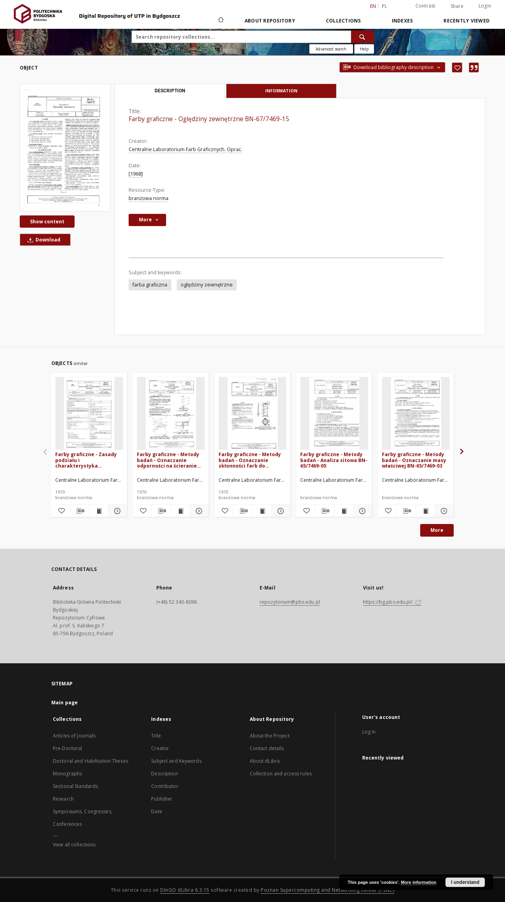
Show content (47, 221)
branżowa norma (148, 198)
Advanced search (331, 49)
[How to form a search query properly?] (364, 49)
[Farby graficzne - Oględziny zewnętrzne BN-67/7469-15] (65, 147)
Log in (369, 731)
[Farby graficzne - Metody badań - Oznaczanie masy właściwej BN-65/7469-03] (415, 413)
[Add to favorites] (457, 67)
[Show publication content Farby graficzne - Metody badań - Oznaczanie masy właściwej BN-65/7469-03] (425, 511)
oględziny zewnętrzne (207, 284)
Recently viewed (466, 20)
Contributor (164, 786)
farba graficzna (150, 284)
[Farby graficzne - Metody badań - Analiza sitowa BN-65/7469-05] (334, 413)
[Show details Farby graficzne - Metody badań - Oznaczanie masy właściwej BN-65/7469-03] (443, 511)
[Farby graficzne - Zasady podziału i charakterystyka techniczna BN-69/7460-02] (89, 413)
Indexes (402, 20)
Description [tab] (170, 91)
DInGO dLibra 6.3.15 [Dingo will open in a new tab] (184, 890)
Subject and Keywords (176, 761)
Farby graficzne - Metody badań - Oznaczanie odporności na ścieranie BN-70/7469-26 (168, 460)
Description (164, 773)
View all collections (74, 844)
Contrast (425, 5)
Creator (160, 748)
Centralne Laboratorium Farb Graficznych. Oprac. (185, 149)
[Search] (362, 36)
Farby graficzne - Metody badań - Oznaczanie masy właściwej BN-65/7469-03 (414, 460)
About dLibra (265, 761)
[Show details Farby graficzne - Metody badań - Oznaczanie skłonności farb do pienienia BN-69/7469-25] (280, 511)
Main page (64, 702)
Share (457, 6)
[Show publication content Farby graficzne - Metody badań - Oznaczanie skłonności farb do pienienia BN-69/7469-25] (262, 511)
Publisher (161, 798)
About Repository (270, 20)
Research (63, 798)
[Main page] (220, 20)
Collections (343, 20)
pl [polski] (384, 6)
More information (418, 882)
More (436, 530)
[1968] (136, 173)
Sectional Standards (75, 786)
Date (156, 811)
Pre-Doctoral (67, 748)
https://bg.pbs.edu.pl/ (392, 602)
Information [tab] (281, 91)
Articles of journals (74, 735)
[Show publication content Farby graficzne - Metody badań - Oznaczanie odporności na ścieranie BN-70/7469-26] (180, 511)
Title (156, 735)
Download (42, 239)
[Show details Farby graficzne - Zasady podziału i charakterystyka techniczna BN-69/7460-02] (116, 511)
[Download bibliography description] (79, 511)
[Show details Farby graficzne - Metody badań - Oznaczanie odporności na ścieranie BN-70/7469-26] (198, 511)
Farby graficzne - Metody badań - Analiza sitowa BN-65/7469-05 (333, 460)
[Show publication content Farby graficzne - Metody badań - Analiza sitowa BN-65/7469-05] (344, 511)
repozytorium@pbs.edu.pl (290, 602)
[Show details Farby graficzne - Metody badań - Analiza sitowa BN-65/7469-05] (361, 511)
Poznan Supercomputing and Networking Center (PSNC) (327, 890)
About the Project (270, 735)
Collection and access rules (281, 773)
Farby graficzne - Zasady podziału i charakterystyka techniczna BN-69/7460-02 (87, 460)
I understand (465, 882)
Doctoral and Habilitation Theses (90, 761)
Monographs (67, 773)
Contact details (267, 748)
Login (485, 5)
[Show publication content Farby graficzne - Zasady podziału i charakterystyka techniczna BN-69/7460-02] (99, 511)
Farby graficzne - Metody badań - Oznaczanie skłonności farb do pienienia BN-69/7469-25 (250, 460)
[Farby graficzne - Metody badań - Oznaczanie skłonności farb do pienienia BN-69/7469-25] (252, 413)
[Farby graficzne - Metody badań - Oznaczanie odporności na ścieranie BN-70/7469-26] (170, 413)
